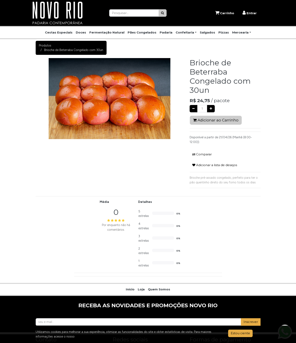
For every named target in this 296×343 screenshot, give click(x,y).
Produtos (45, 45)
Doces (81, 32)
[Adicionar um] (211, 109)
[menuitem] (130, 289)
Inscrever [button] (251, 322)
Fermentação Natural (106, 32)
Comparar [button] (202, 154)
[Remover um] (193, 109)
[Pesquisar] (162, 13)
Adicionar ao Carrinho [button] (215, 120)
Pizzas (223, 32)
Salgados (207, 32)
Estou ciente (240, 333)
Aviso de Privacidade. (89, 336)
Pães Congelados (142, 32)
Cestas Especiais (59, 32)
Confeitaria (185, 32)
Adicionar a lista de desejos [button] (214, 165)
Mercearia (240, 32)
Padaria (166, 32)
